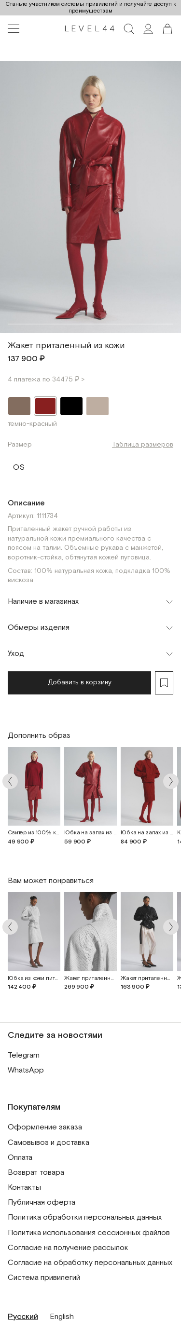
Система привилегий (44, 1278)
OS (19, 465)
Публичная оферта (41, 1202)
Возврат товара (36, 1173)
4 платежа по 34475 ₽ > (46, 379)
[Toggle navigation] (13, 29)
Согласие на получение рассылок (68, 1248)
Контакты (24, 1187)
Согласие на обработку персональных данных (90, 1263)
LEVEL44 (90, 29)
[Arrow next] (171, 781)
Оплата (20, 1158)
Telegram (24, 1055)
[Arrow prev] (10, 781)
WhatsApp (26, 1070)
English (62, 1317)
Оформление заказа (45, 1127)
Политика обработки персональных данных (85, 1217)
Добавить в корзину (79, 682)
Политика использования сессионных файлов (89, 1233)
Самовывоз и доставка (48, 1143)
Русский (23, 1317)
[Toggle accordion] (90, 602)
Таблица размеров (142, 444)
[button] (167, 29)
